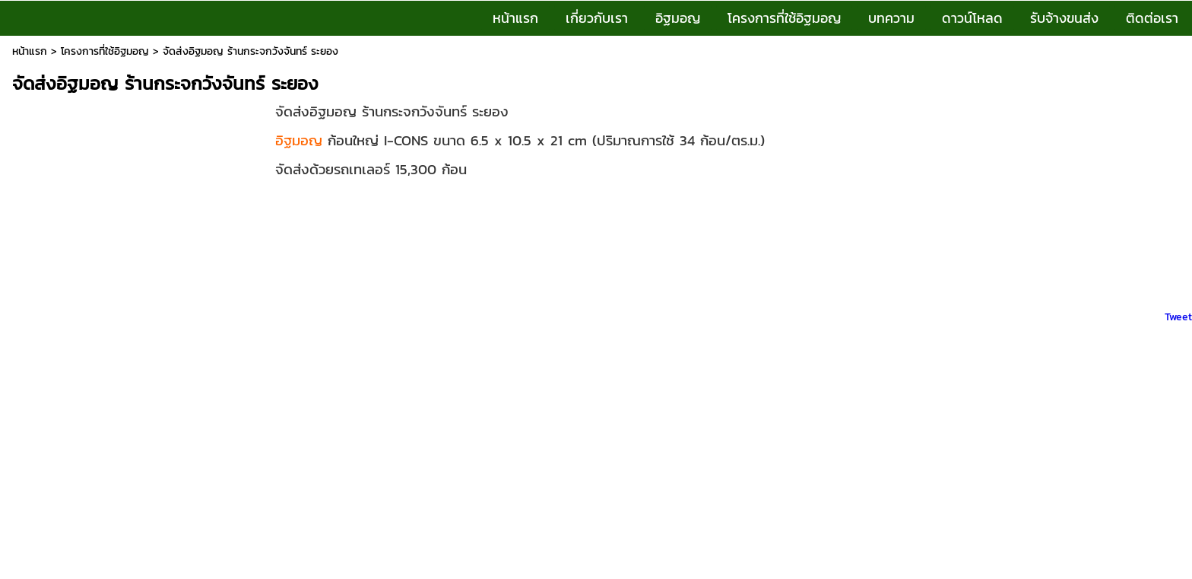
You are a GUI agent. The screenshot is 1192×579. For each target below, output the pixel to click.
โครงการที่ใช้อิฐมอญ (105, 51)
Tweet (1178, 317)
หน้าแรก (29, 51)
